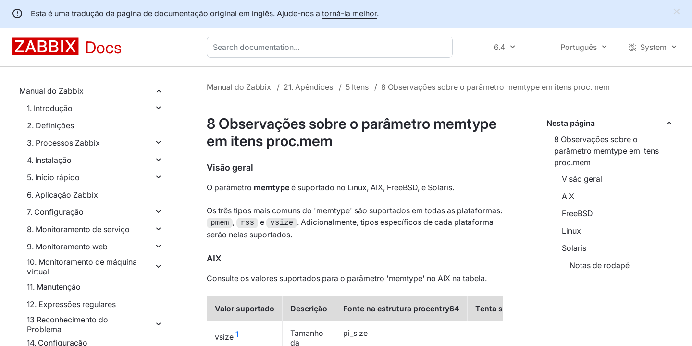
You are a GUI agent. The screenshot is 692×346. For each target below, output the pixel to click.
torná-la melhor (349, 13)
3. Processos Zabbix (63, 143)
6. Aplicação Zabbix (62, 194)
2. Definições (50, 125)
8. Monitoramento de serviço (78, 229)
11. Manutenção (54, 287)
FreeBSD (577, 213)
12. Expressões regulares (71, 304)
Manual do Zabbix (51, 91)
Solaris (574, 248)
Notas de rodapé (599, 265)
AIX (568, 196)
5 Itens (357, 87)
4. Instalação (49, 160)
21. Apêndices (308, 87)
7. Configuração (55, 212)
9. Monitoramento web (67, 246)
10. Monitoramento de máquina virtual (82, 266)
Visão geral (582, 179)
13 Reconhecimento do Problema (67, 324)
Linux (571, 230)
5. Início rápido (53, 177)
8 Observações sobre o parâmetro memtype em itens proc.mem (606, 151)
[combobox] (332, 47)
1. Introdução (50, 108)
